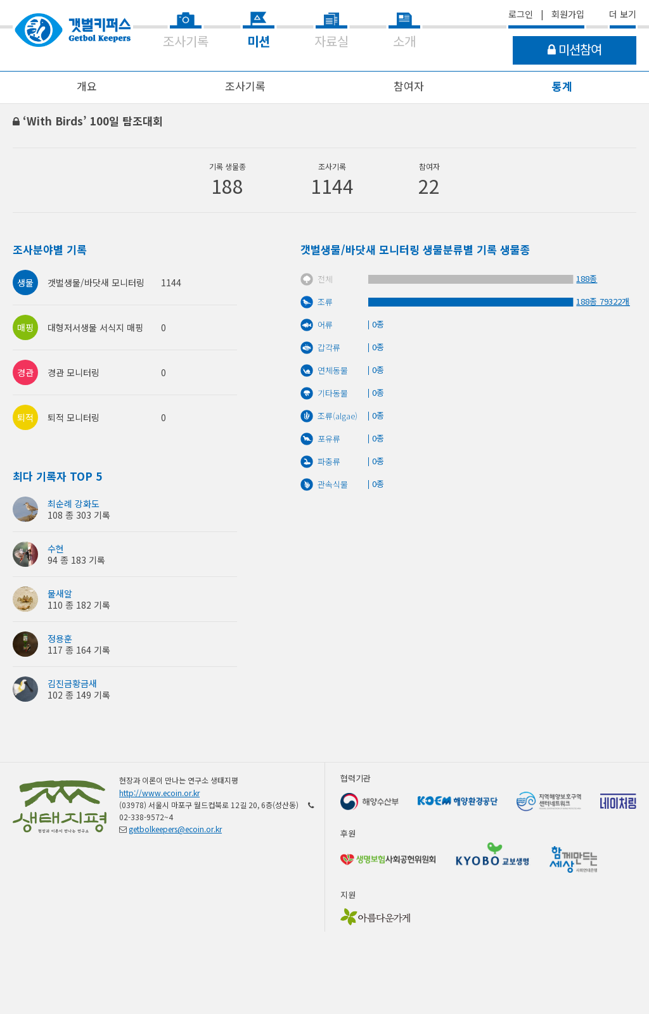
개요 (87, 86)
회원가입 (567, 14)
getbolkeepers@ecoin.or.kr (175, 828)
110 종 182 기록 (79, 605)
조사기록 (245, 86)
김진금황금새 (72, 683)
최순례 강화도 (74, 503)
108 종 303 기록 (79, 515)
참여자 (409, 86)
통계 (562, 86)
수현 (56, 548)
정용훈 (60, 638)
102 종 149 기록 (79, 694)
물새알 (60, 593)
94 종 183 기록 (76, 560)
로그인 (520, 14)
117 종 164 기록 (79, 650)
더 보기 (622, 14)
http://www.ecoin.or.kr (159, 792)
